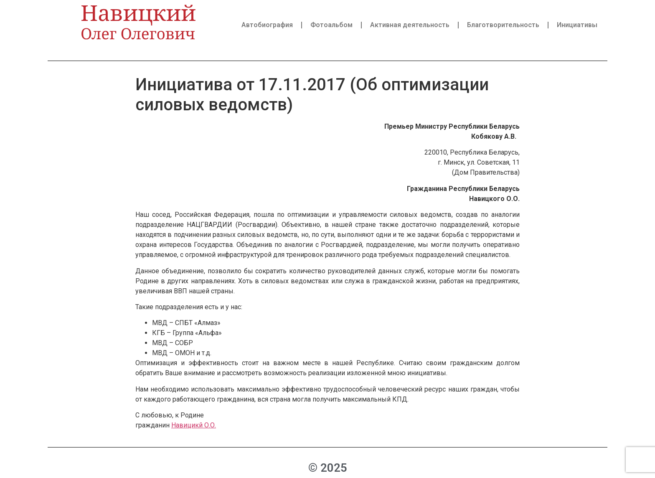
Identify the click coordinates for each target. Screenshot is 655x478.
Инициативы (577, 25)
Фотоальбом (331, 25)
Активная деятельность (409, 25)
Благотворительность (503, 25)
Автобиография (267, 25)
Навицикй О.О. (193, 425)
